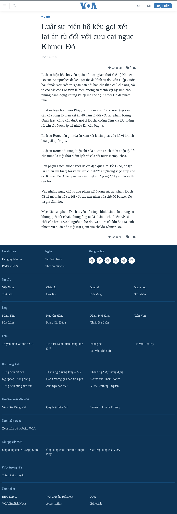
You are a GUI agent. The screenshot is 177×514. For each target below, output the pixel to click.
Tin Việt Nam (53, 259)
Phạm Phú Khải (100, 316)
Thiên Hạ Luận (99, 323)
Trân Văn (140, 316)
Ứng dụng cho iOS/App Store (20, 450)
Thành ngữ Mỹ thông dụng (106, 372)
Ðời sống (96, 294)
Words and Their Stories (105, 379)
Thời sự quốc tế (55, 266)
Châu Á (51, 287)
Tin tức (45, 17)
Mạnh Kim (8, 316)
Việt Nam (8, 287)
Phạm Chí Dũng (56, 323)
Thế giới (7, 294)
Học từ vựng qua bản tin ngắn (64, 379)
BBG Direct (9, 497)
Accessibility (54, 504)
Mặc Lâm (8, 323)
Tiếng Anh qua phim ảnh (17, 386)
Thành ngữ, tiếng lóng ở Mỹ (63, 372)
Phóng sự (96, 344)
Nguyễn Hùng (54, 316)
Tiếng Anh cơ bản (13, 372)
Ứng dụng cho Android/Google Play (65, 452)
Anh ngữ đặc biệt (56, 386)
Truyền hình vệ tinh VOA (18, 344)
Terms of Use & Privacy (105, 407)
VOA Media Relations (60, 497)
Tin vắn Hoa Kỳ (144, 344)
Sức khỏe (140, 294)
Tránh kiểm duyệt (13, 475)
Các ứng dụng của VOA (105, 450)
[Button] (115, 67)
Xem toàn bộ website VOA (19, 429)
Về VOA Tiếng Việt (14, 407)
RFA (93, 497)
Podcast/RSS (10, 266)
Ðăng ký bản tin (12, 259)
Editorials (96, 504)
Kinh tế (94, 287)
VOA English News (14, 504)
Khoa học (140, 287)
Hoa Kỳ (51, 294)
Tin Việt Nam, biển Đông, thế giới (64, 346)
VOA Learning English (104, 386)
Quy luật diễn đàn (57, 407)
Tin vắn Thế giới (100, 351)
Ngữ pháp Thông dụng (16, 379)
